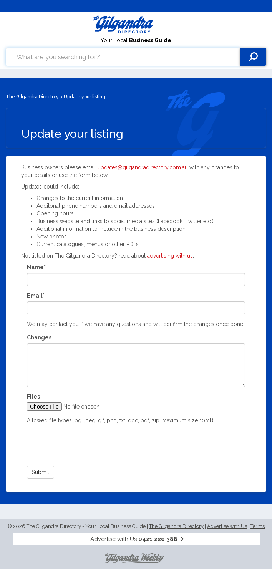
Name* (36, 267)
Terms (257, 526)
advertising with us (170, 256)
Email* (36, 296)
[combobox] (123, 57)
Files (33, 397)
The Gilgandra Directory (32, 96)
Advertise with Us (227, 526)
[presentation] (85, 445)
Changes (39, 337)
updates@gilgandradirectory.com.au (143, 167)
